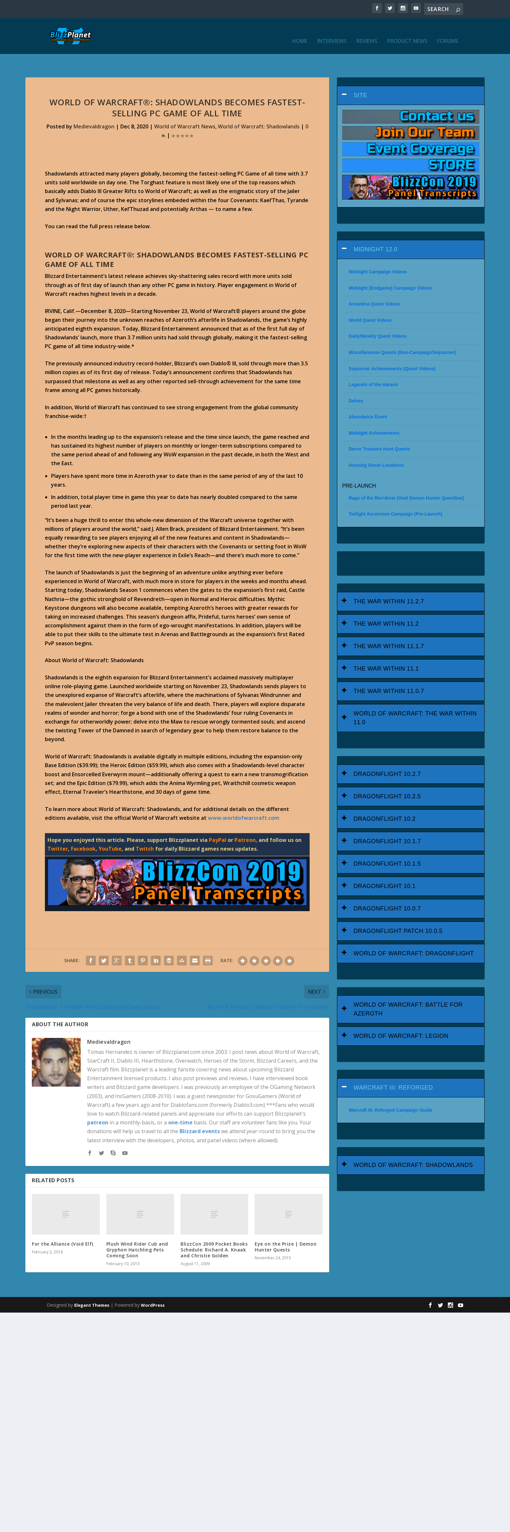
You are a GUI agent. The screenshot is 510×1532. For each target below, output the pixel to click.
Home (299, 32)
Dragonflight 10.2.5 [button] (387, 776)
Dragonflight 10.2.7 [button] (387, 754)
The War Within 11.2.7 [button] (389, 581)
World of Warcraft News (184, 106)
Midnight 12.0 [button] (375, 229)
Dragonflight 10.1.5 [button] (387, 843)
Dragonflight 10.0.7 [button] (387, 888)
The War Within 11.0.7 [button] (389, 671)
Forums (447, 32)
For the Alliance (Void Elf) (62, 1224)
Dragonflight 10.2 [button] (385, 798)
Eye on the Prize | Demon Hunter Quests (285, 1227)
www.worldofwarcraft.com (243, 797)
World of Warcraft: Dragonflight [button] (414, 933)
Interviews (332, 32)
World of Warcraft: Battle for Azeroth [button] (408, 989)
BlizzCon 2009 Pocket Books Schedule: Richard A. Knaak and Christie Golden (214, 1229)
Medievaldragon (94, 106)
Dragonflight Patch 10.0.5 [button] (398, 911)
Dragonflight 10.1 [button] (385, 866)
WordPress (153, 1285)
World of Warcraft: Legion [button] (401, 1016)
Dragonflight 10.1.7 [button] (387, 821)
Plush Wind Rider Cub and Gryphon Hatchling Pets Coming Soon (137, 1229)
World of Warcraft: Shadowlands (259, 106)
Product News (407, 32)
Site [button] (360, 75)
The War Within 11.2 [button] (386, 603)
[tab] (410, 75)
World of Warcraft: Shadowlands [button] (413, 1145)
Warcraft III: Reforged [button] (393, 1067)
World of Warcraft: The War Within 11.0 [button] (415, 697)
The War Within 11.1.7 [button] (389, 626)
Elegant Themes (91, 1285)
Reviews (366, 32)
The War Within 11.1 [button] (386, 648)
